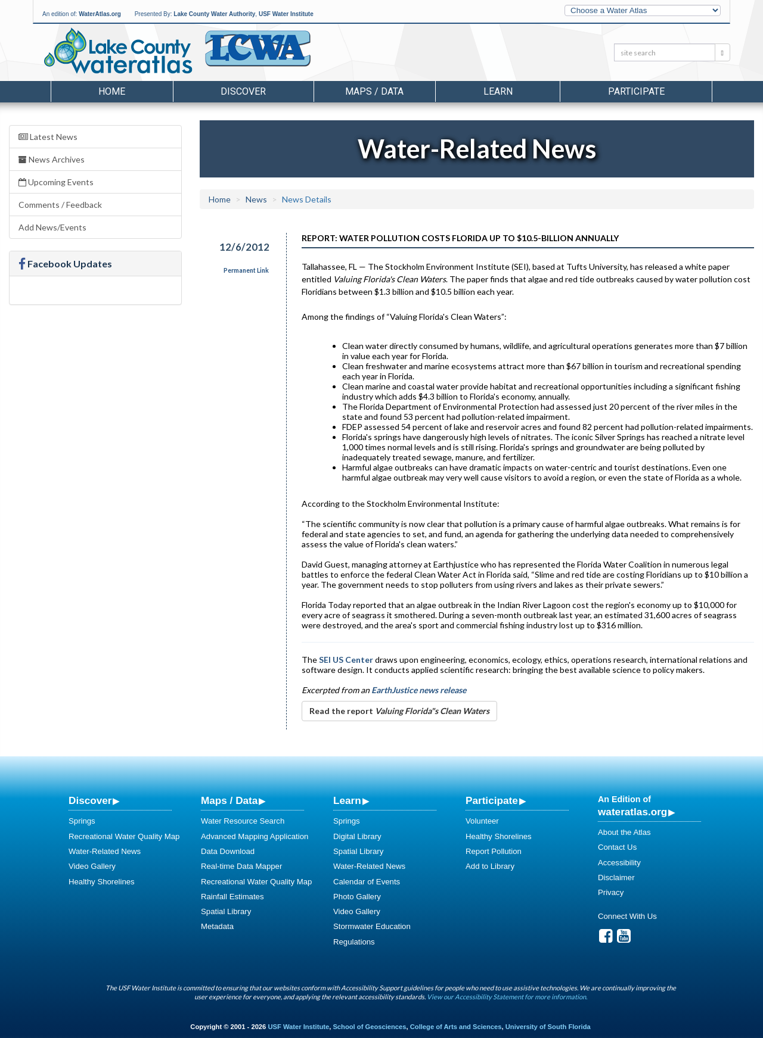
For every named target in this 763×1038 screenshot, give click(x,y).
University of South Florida (548, 1026)
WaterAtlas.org (100, 14)
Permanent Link (246, 270)
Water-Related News (105, 851)
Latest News (47, 137)
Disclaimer (616, 877)
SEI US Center (346, 659)
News (256, 199)
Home (111, 91)
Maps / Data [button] (374, 91)
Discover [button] (243, 91)
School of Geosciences (369, 1026)
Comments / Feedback (60, 205)
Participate (492, 800)
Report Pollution (494, 851)
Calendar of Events (366, 881)
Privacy (611, 892)
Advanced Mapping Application (254, 836)
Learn (347, 800)
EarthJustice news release (418, 690)
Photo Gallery (357, 896)
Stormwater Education (372, 926)
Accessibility (619, 862)
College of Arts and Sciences (456, 1026)
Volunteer (482, 820)
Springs (82, 820)
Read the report (399, 711)
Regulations (354, 941)
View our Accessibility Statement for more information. (507, 996)
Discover (90, 800)
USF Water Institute (286, 14)
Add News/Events (52, 227)
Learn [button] (498, 91)
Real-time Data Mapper (241, 866)
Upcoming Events (56, 182)
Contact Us (617, 847)
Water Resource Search (242, 820)
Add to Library (490, 866)
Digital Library (357, 836)
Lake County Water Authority (214, 14)
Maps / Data (229, 800)
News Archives (51, 159)
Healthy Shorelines (102, 881)
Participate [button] (636, 91)
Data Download (228, 851)
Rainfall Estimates (232, 896)
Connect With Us (627, 916)
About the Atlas (624, 832)
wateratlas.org (632, 812)
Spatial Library (226, 911)
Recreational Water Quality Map (124, 836)
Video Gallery (92, 866)
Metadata (217, 926)
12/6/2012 (244, 247)
